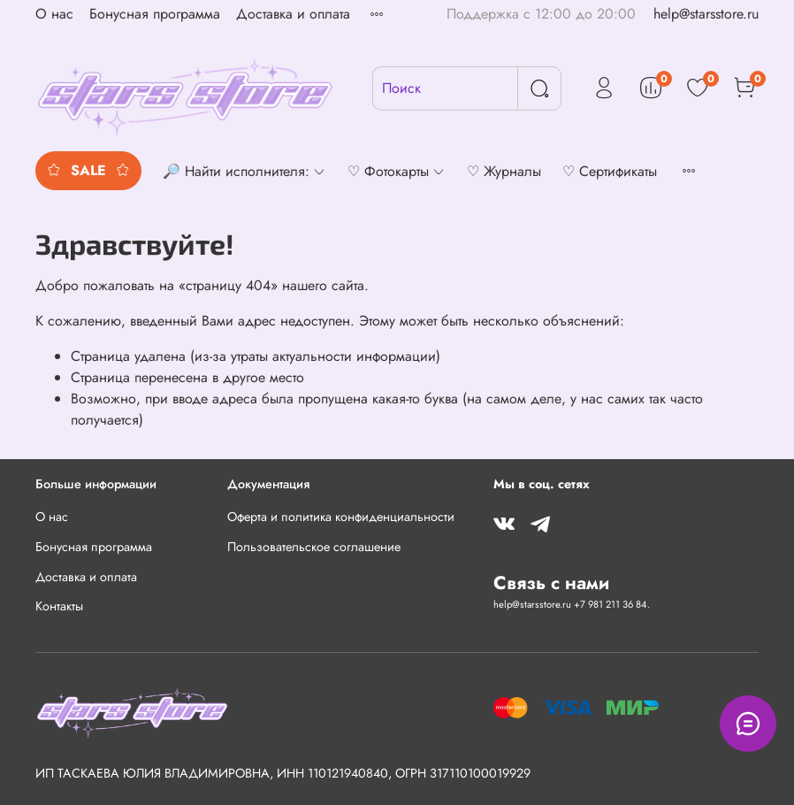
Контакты (59, 606)
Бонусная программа (154, 14)
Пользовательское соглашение (314, 547)
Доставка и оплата (293, 14)
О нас (54, 14)
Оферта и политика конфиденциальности (340, 516)
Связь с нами (551, 583)
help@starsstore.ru (706, 14)
